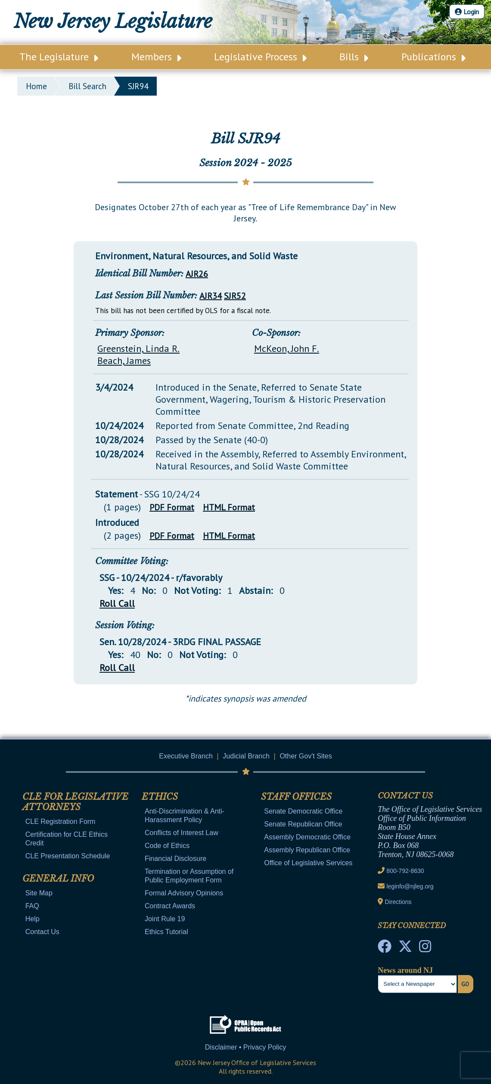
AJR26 (197, 274)
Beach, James (124, 360)
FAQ (32, 906)
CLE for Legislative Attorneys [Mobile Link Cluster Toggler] (75, 802)
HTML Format (229, 507)
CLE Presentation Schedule (67, 856)
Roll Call (117, 603)
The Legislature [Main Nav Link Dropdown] (58, 56)
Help (32, 918)
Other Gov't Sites (306, 756)
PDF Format (171, 507)
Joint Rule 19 (165, 918)
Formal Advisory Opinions (184, 893)
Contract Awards (170, 906)
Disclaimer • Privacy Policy (245, 1047)
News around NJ (405, 970)
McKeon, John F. (286, 348)
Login (467, 11)
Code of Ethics (167, 845)
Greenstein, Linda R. (138, 348)
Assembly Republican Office (307, 850)
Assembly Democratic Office (307, 837)
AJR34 (210, 295)
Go (465, 984)
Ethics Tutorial (166, 931)
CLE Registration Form (60, 821)
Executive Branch (186, 756)
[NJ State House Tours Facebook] (385, 948)
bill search (87, 86)
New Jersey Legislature (113, 21)
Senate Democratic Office (303, 811)
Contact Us (42, 931)
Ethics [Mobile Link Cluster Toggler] (160, 797)
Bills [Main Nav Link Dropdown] (353, 56)
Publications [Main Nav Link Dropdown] (433, 56)
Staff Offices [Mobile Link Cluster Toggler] (296, 797)
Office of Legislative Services (308, 863)
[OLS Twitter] (405, 948)
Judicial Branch (246, 756)
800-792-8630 (405, 870)
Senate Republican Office (303, 824)
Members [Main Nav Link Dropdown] (156, 56)
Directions (398, 901)
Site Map (39, 893)
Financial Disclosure (175, 858)
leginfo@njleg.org (409, 886)
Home (36, 86)
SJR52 (235, 295)
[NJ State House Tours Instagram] (425, 948)
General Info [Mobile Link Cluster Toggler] (58, 878)
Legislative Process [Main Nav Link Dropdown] (260, 56)
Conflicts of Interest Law (181, 832)
